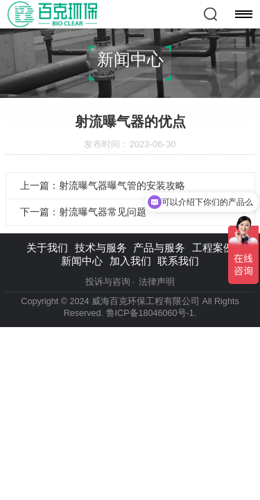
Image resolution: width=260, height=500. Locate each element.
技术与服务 (101, 247)
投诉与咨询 (107, 282)
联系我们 (178, 261)
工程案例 (213, 247)
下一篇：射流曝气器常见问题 (83, 211)
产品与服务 (159, 247)
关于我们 (47, 247)
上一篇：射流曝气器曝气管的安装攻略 (102, 185)
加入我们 (130, 261)
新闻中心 (82, 261)
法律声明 (157, 282)
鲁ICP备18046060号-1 (150, 313)
